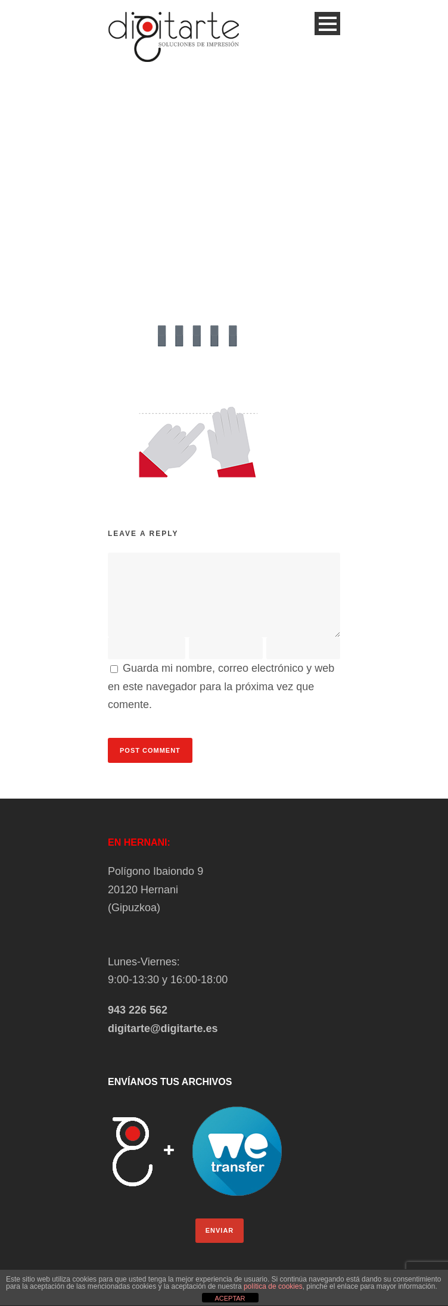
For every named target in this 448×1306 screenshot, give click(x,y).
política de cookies (273, 1286)
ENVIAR (220, 1230)
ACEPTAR (229, 1298)
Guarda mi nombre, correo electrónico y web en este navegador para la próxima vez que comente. (221, 686)
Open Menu (327, 23)
